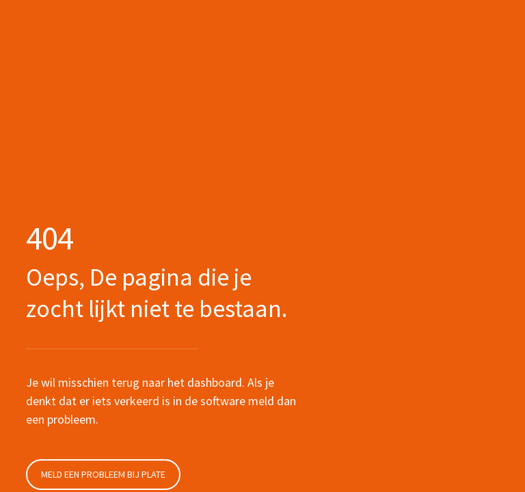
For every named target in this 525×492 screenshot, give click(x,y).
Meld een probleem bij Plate (103, 474)
